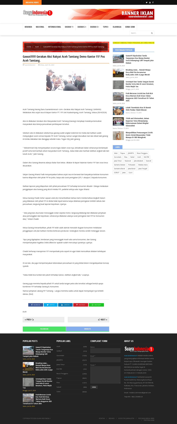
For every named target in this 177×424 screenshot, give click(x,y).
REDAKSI (111, 418)
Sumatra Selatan (119, 165)
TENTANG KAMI (149, 420)
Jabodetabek (138, 161)
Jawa (123, 173)
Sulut (115, 153)
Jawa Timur (118, 161)
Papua (122, 153)
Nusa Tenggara (142, 153)
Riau (125, 157)
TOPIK (106, 27)
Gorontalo (117, 157)
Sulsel (132, 157)
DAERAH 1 (69, 27)
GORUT (116, 173)
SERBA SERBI (130, 27)
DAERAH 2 (82, 27)
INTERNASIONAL (54, 27)
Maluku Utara (143, 165)
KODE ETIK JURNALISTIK (126, 418)
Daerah (148, 161)
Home (29, 47)
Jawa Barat (131, 169)
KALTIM (146, 157)
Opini (130, 173)
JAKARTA (131, 153)
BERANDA (28, 27)
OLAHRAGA (117, 27)
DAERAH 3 (94, 27)
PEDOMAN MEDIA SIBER (146, 418)
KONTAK (102, 418)
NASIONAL (40, 27)
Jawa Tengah (142, 169)
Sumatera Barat (119, 169)
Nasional (128, 161)
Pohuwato (131, 165)
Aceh (37, 47)
